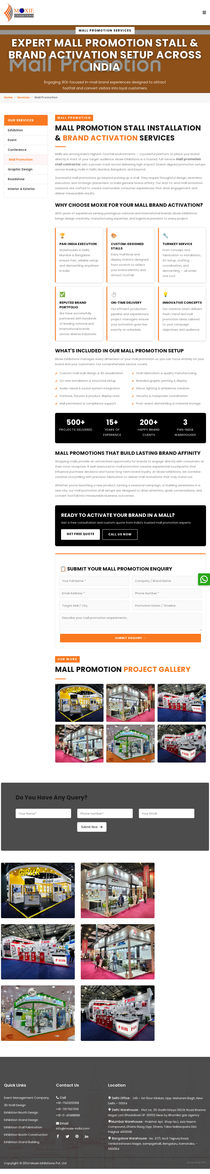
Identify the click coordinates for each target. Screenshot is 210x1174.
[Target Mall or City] (94, 605)
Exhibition (15, 130)
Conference (17, 150)
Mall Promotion (21, 159)
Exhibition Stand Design (21, 1120)
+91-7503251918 (67, 1103)
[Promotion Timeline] (167, 605)
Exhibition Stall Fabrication (23, 1127)
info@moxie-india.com (73, 1128)
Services (23, 97)
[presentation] (46, 828)
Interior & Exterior (21, 189)
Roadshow (16, 179)
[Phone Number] (167, 593)
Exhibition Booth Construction (26, 1134)
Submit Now (92, 827)
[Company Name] (167, 581)
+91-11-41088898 (68, 1115)
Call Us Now (120, 534)
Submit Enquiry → (130, 638)
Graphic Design (20, 169)
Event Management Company (26, 1098)
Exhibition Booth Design (21, 1112)
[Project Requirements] (130, 622)
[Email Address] (94, 593)
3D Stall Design (15, 1105)
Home (8, 97)
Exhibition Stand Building (21, 1142)
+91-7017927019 (67, 1109)
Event (12, 140)
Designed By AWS (196, 1162)
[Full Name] (94, 581)
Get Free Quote (80, 534)
